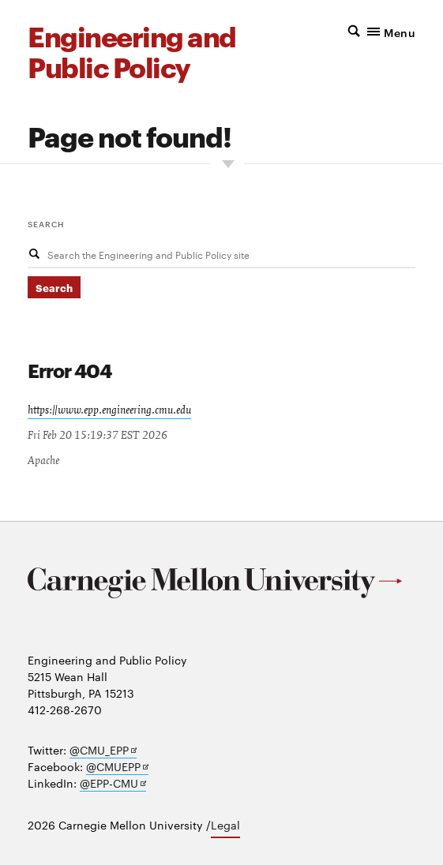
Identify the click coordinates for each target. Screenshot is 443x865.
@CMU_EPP (103, 750)
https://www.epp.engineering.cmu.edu (109, 410)
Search (46, 223)
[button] (366, 30)
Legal (225, 825)
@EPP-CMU (113, 783)
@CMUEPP (117, 766)
